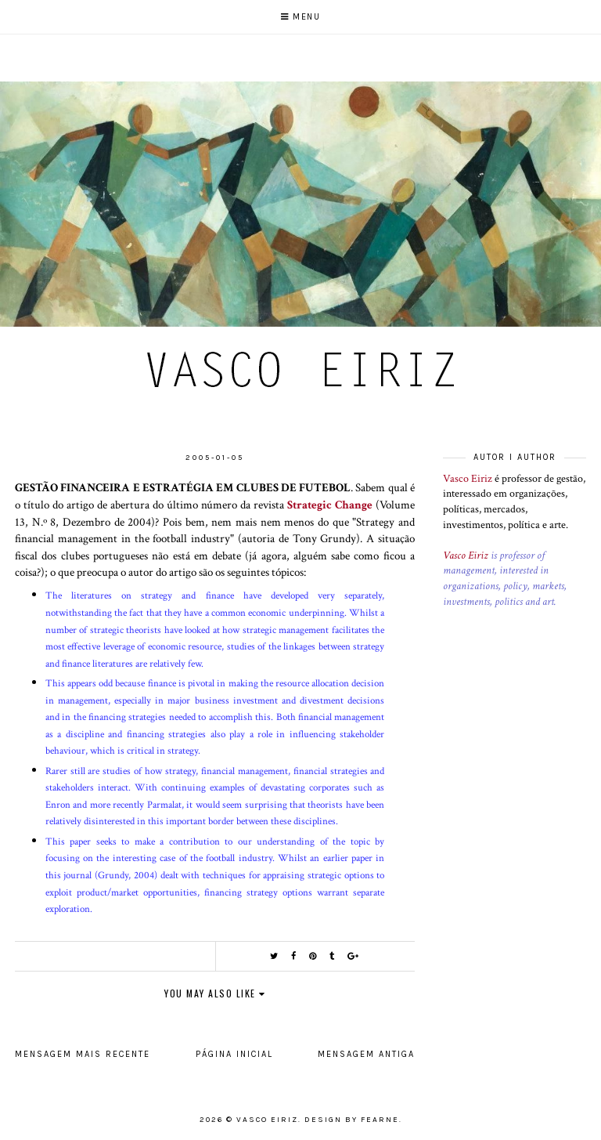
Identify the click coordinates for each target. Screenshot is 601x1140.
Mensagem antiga (366, 1054)
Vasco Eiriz (467, 479)
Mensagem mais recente (82, 1054)
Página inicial (234, 1054)
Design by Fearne (351, 1119)
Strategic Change (329, 504)
